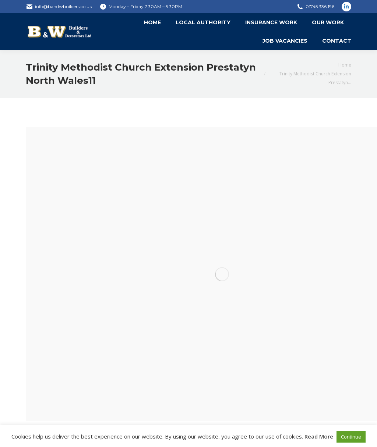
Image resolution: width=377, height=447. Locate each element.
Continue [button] (351, 436)
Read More (318, 436)
